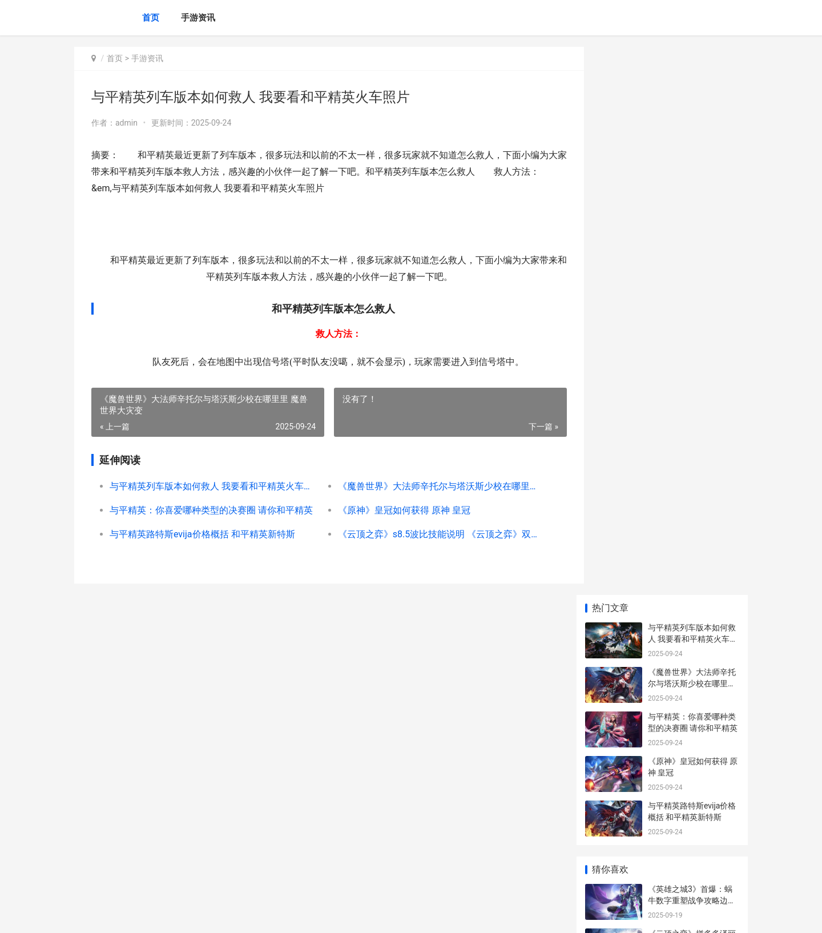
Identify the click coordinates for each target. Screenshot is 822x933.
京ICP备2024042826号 (230, 915)
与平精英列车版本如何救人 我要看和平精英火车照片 (208, 486)
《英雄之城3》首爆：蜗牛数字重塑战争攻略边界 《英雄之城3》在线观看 (692, 352)
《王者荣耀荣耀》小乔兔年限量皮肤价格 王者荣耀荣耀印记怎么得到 (693, 791)
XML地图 (282, 915)
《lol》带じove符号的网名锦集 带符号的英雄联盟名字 (693, 702)
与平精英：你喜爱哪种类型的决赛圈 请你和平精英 (208, 510)
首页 (150, 18)
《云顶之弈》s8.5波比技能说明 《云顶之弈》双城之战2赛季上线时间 (426, 534)
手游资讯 (198, 18)
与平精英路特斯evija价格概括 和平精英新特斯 (202, 534)
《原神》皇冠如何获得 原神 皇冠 (394, 510)
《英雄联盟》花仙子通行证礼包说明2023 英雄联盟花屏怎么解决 (692, 485)
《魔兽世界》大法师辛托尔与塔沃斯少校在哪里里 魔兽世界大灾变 (426, 486)
